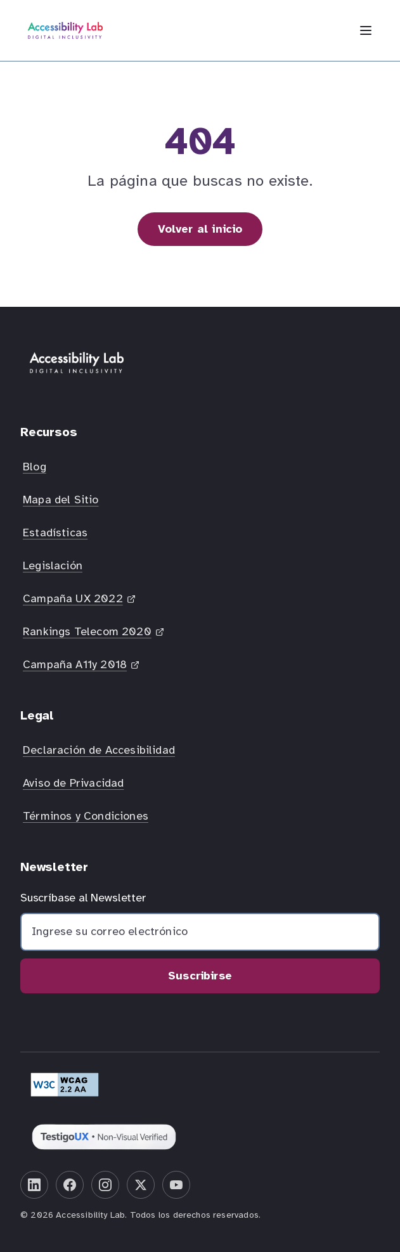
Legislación (52, 565)
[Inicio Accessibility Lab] (65, 30)
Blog (34, 467)
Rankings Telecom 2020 (93, 635)
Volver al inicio (200, 229)
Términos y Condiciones (85, 816)
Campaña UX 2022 (80, 602)
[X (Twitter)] (141, 1185)
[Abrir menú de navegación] (366, 30)
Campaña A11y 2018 (82, 668)
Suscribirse (200, 976)
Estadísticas (55, 532)
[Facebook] (70, 1185)
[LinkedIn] (34, 1185)
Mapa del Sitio (61, 500)
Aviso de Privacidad (73, 783)
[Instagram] (105, 1185)
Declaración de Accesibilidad (99, 750)
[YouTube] (176, 1185)
